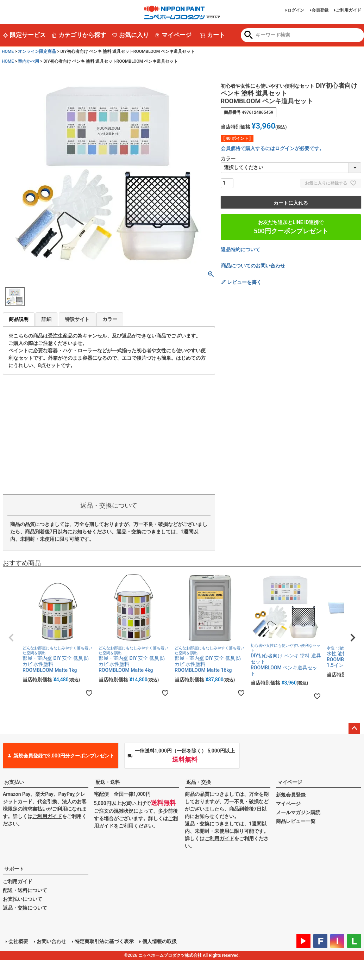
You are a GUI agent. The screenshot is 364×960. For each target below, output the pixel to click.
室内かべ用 (28, 61)
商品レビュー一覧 (295, 821)
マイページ (173, 34)
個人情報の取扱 (159, 941)
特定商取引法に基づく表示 (104, 941)
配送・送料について (25, 890)
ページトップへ (354, 728)
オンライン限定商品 (37, 51)
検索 (249, 35)
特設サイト (77, 319)
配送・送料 (107, 782)
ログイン (295, 10)
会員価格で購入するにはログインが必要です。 (272, 148)
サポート (14, 869)
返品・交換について (25, 908)
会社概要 (18, 941)
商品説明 (19, 319)
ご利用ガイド (348, 10)
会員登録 (320, 10)
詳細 (46, 319)
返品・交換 (198, 782)
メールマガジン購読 (298, 812)
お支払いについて (22, 899)
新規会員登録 (291, 795)
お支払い (14, 782)
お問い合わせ (51, 941)
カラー (109, 319)
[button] (11, 637)
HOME (8, 51)
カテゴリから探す (78, 34)
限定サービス (24, 34)
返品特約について (240, 249)
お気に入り (130, 34)
